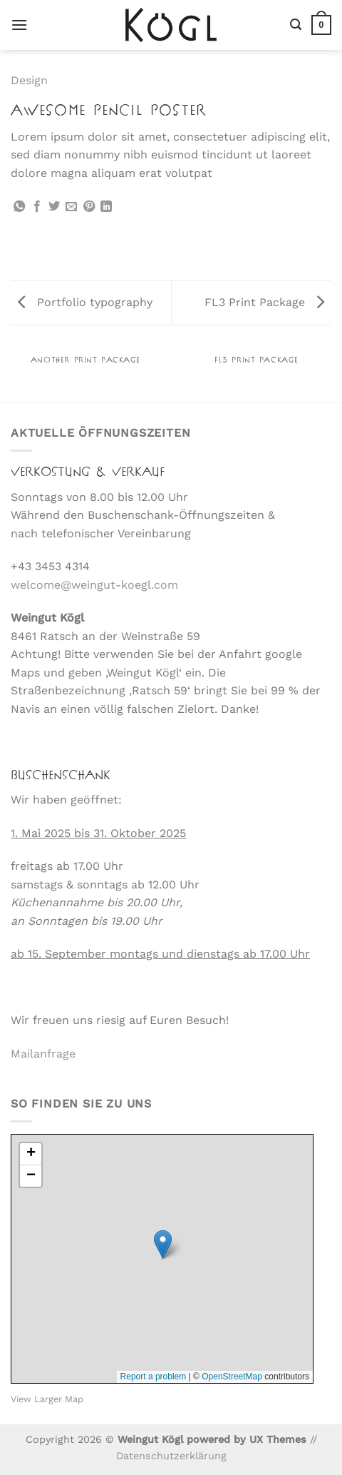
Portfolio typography (85, 302)
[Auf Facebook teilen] (37, 207)
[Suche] (295, 25)
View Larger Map (47, 1399)
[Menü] (19, 24)
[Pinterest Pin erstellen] (89, 207)
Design (29, 80)
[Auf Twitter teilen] (54, 207)
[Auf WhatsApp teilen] (19, 207)
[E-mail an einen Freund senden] (71, 207)
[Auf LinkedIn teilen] (106, 207)
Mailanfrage (43, 1053)
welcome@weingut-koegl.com (94, 585)
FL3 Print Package (264, 302)
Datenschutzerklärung (171, 1455)
